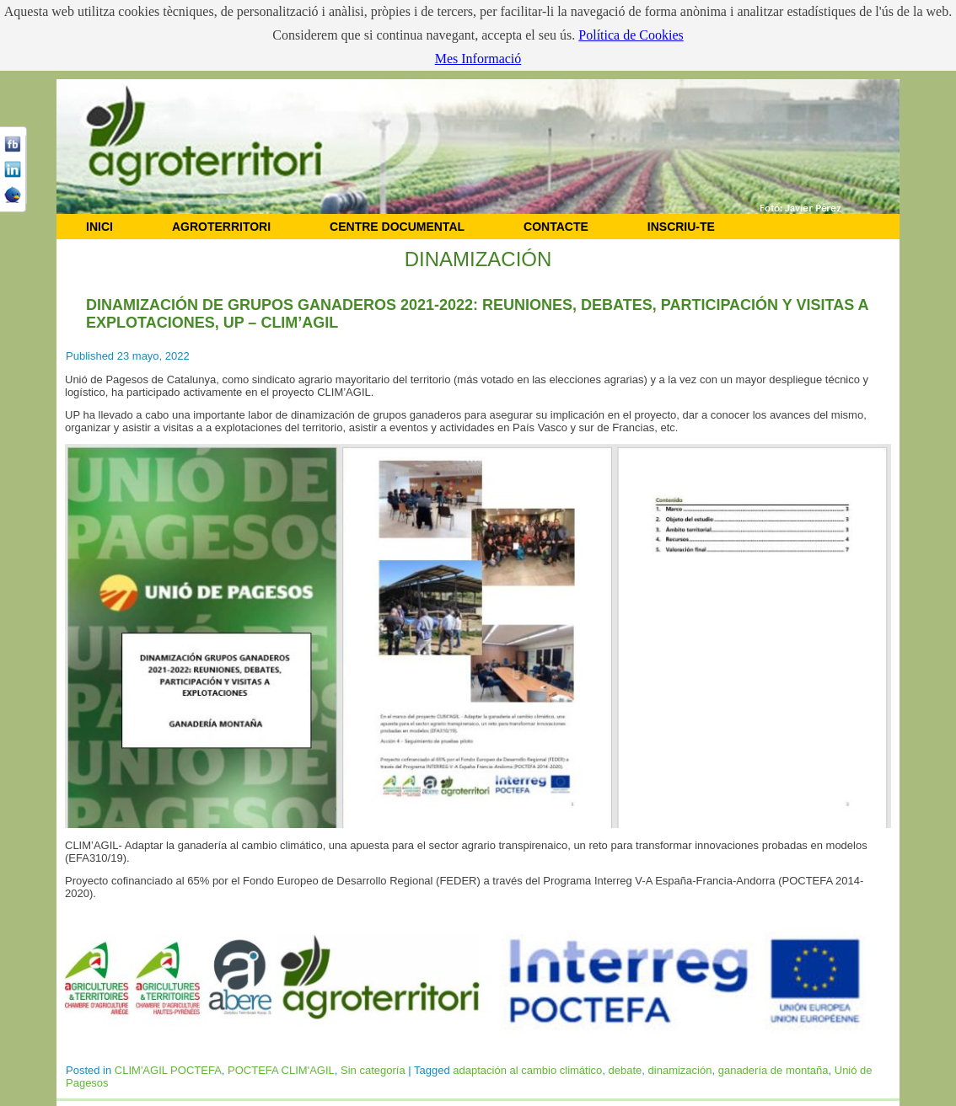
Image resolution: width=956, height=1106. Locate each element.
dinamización (680, 1070)
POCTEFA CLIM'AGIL (281, 1070)
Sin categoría (373, 1070)
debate (625, 1070)
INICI (99, 226)
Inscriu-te (681, 226)
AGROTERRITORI (221, 226)
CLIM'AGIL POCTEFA (168, 1070)
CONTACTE (556, 226)
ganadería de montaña (773, 1070)
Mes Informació (478, 58)
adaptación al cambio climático (527, 1070)
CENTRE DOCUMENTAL (397, 226)
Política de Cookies (630, 35)
